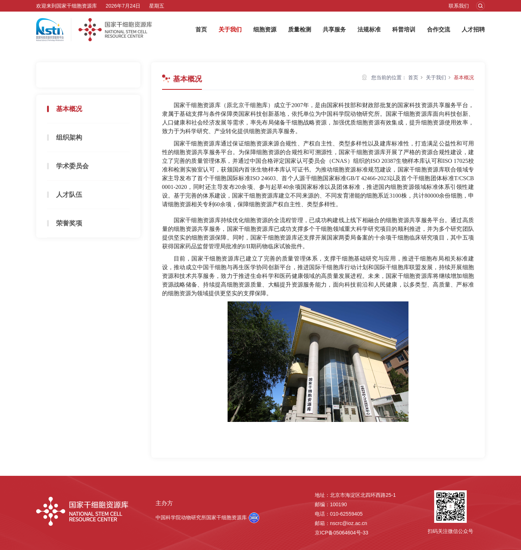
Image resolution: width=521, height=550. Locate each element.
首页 (201, 29)
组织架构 (69, 137)
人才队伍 (69, 194)
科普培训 (403, 29)
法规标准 (369, 29)
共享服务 (334, 29)
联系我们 (459, 6)
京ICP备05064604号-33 (341, 533)
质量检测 (299, 29)
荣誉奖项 (69, 223)
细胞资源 (264, 29)
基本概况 (69, 109)
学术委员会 (72, 166)
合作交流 (438, 29)
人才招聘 (473, 29)
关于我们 (230, 29)
